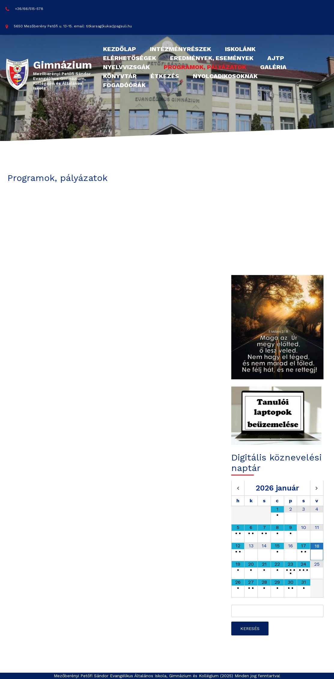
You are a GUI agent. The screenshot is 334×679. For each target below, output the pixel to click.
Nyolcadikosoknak (225, 76)
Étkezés (164, 76)
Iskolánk (240, 49)
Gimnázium (62, 65)
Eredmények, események (212, 58)
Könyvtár (120, 76)
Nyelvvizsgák (126, 67)
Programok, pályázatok (205, 67)
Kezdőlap (119, 49)
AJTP (275, 58)
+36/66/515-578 (24, 9)
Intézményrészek (180, 49)
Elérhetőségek (129, 58)
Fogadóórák (124, 85)
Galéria (273, 67)
